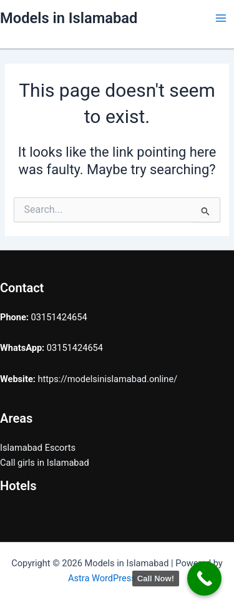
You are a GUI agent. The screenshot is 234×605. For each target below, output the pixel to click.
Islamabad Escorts (38, 447)
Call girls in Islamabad (44, 462)
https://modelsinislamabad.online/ (108, 379)
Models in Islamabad (68, 18)
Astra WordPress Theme (117, 578)
